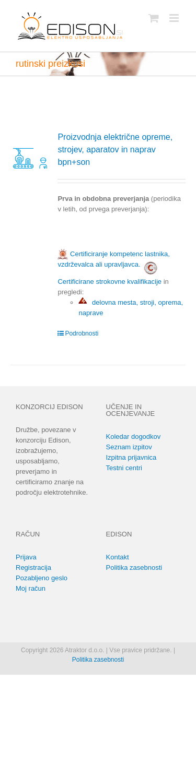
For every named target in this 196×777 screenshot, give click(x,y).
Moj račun (30, 588)
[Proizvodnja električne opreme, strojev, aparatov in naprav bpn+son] (30, 151)
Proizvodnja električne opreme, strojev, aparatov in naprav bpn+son (114, 149)
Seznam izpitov (129, 447)
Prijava (26, 557)
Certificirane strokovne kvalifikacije (109, 281)
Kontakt (117, 557)
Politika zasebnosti (134, 567)
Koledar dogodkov (133, 436)
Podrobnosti (81, 333)
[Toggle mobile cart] (153, 18)
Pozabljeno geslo (41, 578)
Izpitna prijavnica (131, 457)
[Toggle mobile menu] (174, 18)
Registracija (33, 567)
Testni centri (124, 468)
